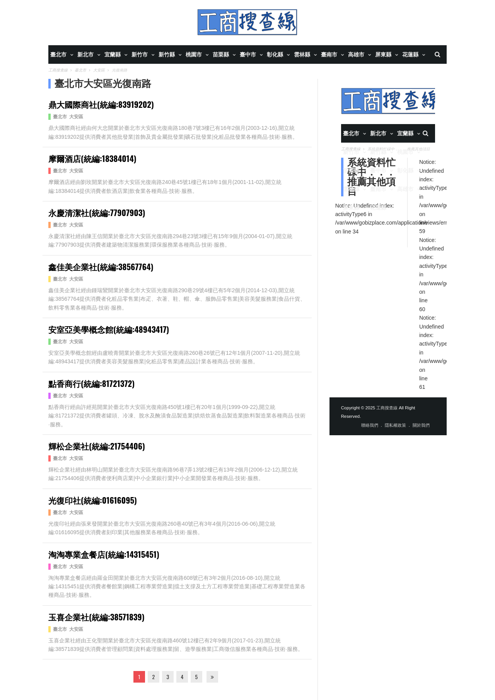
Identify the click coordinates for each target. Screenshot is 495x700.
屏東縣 (383, 54)
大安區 (76, 116)
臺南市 (329, 54)
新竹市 (139, 54)
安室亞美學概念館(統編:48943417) (108, 329)
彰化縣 (275, 54)
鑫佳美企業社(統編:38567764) (101, 267)
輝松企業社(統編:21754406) (96, 446)
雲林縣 (302, 54)
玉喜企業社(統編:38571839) (96, 617)
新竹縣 (167, 54)
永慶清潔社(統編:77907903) (96, 212)
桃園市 (194, 54)
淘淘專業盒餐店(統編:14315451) (103, 554)
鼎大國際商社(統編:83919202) (101, 104)
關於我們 (421, 425)
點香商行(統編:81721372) (91, 383)
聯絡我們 (369, 425)
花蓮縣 (410, 54)
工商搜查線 (387, 407)
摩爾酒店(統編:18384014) (92, 158)
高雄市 (356, 54)
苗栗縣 (221, 54)
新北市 (85, 54)
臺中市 (248, 54)
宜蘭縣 (112, 54)
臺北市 (58, 54)
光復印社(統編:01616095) (92, 500)
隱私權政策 (395, 425)
